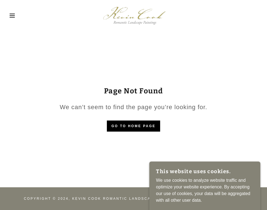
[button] (13, 15)
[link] (133, 15)
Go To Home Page (133, 126)
